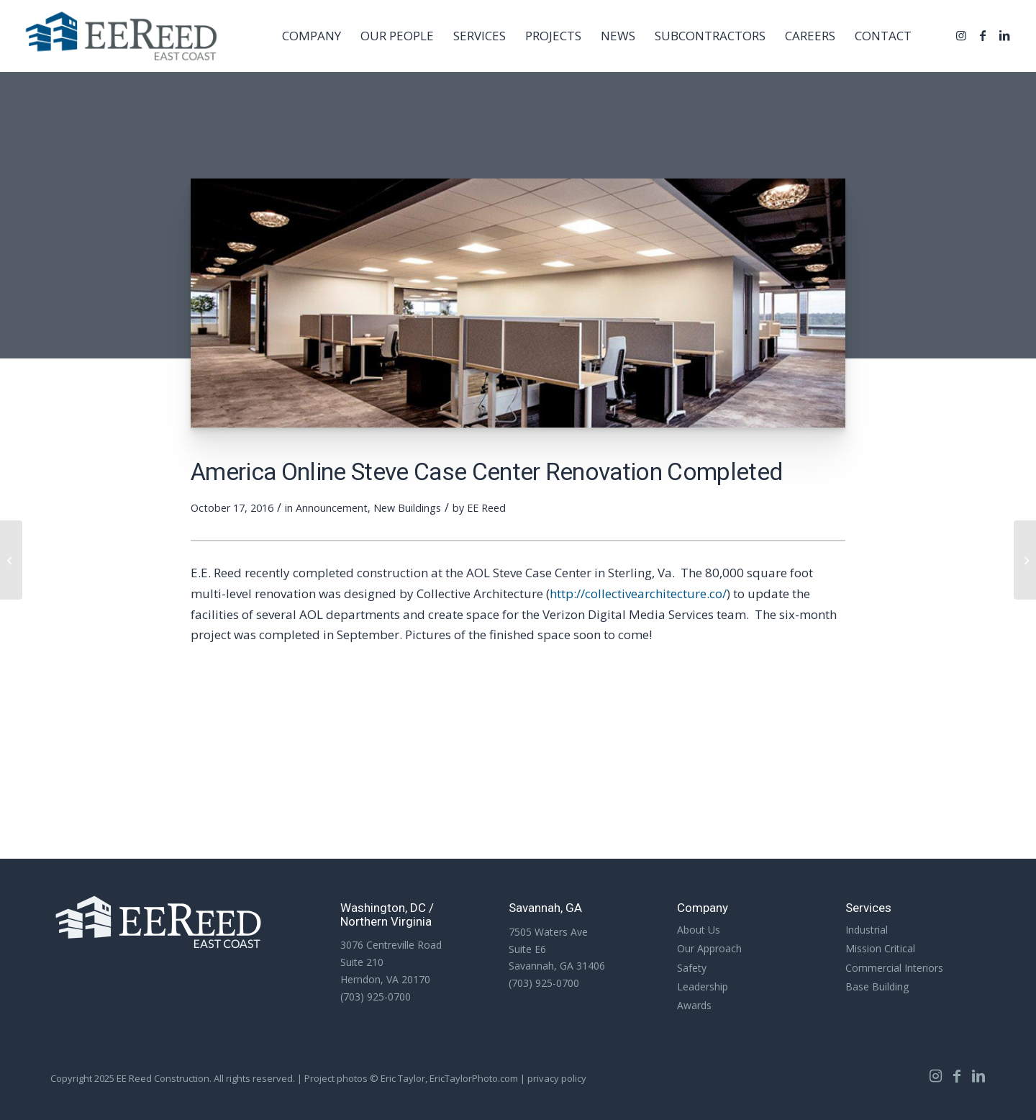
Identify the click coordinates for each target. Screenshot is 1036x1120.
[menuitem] (311, 36)
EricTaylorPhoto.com (474, 1078)
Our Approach (709, 948)
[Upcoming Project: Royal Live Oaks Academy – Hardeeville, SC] (11, 560)
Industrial (866, 929)
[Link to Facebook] (983, 35)
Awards (694, 1005)
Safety (691, 968)
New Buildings (407, 508)
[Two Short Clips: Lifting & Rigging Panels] (1025, 560)
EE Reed (486, 508)
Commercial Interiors (894, 968)
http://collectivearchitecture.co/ (638, 593)
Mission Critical (880, 948)
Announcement (332, 508)
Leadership (702, 986)
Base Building (877, 986)
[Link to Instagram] (961, 35)
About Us (698, 929)
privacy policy (556, 1078)
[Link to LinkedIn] (1004, 35)
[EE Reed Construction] (121, 36)
